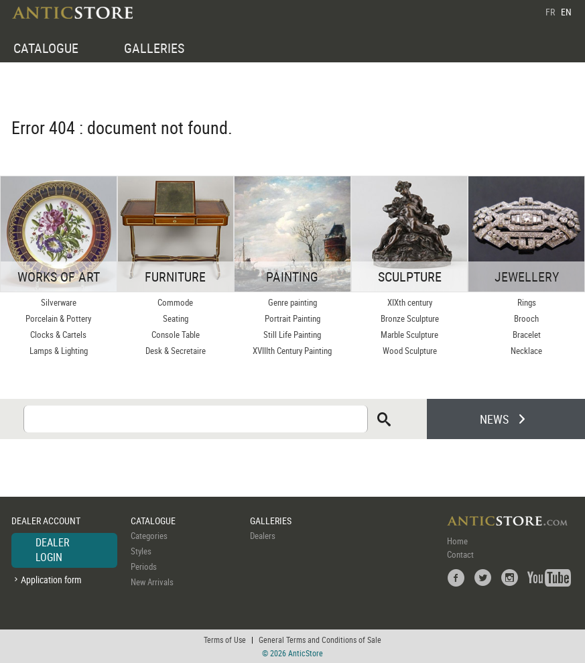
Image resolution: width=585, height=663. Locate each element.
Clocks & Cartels (58, 334)
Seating (175, 318)
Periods (144, 566)
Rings (526, 302)
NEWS (494, 419)
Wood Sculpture (410, 351)
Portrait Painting (292, 318)
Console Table (175, 334)
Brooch (526, 318)
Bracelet (527, 334)
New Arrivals (152, 582)
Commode (175, 302)
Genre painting (292, 302)
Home (457, 541)
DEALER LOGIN (53, 549)
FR (550, 11)
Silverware (58, 302)
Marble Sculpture (409, 334)
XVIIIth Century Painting (292, 351)
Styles (141, 551)
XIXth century (409, 302)
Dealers (262, 536)
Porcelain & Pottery (58, 318)
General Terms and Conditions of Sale (320, 639)
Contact (460, 554)
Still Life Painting (292, 334)
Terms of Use (225, 639)
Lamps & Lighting (58, 351)
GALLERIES (154, 48)
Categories (149, 536)
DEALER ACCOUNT (45, 520)
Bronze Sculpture (410, 318)
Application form (51, 579)
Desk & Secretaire (175, 351)
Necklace (526, 351)
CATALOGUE (45, 48)
